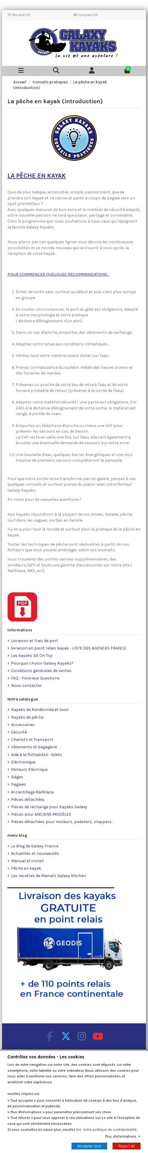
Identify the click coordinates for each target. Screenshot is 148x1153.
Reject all (127, 1146)
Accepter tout (89, 1146)
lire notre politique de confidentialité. (106, 1129)
